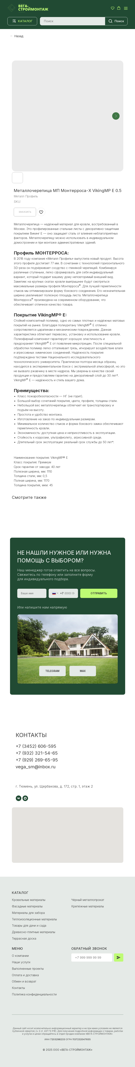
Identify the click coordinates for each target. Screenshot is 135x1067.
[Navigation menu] (126, 8)
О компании (20, 956)
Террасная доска (24, 938)
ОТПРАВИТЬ (99, 593)
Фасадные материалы (27, 906)
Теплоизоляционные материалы (34, 919)
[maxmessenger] (25, 798)
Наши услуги (21, 962)
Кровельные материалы (28, 900)
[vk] (18, 798)
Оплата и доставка (25, 975)
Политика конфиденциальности (34, 994)
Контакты (18, 988)
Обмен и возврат (24, 981)
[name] (32, 593)
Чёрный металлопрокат (87, 900)
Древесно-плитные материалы (33, 932)
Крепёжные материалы (87, 906)
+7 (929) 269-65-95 (37, 760)
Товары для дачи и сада (29, 925)
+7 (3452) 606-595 (36, 746)
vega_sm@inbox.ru (36, 766)
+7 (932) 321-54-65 (37, 753)
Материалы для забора (28, 913)
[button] (112, 8)
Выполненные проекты (28, 968)
